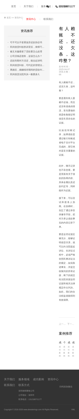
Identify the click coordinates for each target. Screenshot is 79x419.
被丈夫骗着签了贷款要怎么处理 (26, 51)
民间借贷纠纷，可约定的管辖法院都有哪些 (28, 65)
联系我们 (48, 19)
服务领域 (46, 6)
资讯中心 (31, 19)
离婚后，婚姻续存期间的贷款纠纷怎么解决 (28, 69)
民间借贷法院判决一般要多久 (25, 74)
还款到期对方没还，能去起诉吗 (26, 60)
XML (73, 410)
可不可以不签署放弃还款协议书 (26, 42)
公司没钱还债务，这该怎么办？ (26, 56)
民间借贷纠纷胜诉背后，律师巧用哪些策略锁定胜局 (28, 47)
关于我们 (28, 6)
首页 (13, 6)
